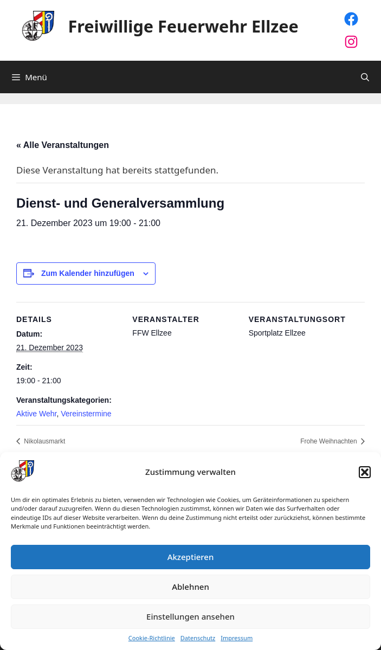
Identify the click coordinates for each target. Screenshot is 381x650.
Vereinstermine (86, 413)
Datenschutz (197, 638)
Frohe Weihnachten (329, 441)
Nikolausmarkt (43, 441)
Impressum (237, 638)
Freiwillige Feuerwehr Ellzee (183, 26)
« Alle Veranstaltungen (62, 145)
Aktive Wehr (36, 413)
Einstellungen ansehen (190, 616)
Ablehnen (190, 586)
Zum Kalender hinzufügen (87, 273)
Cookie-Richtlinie (151, 638)
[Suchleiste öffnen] (365, 77)
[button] (364, 472)
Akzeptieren (190, 556)
